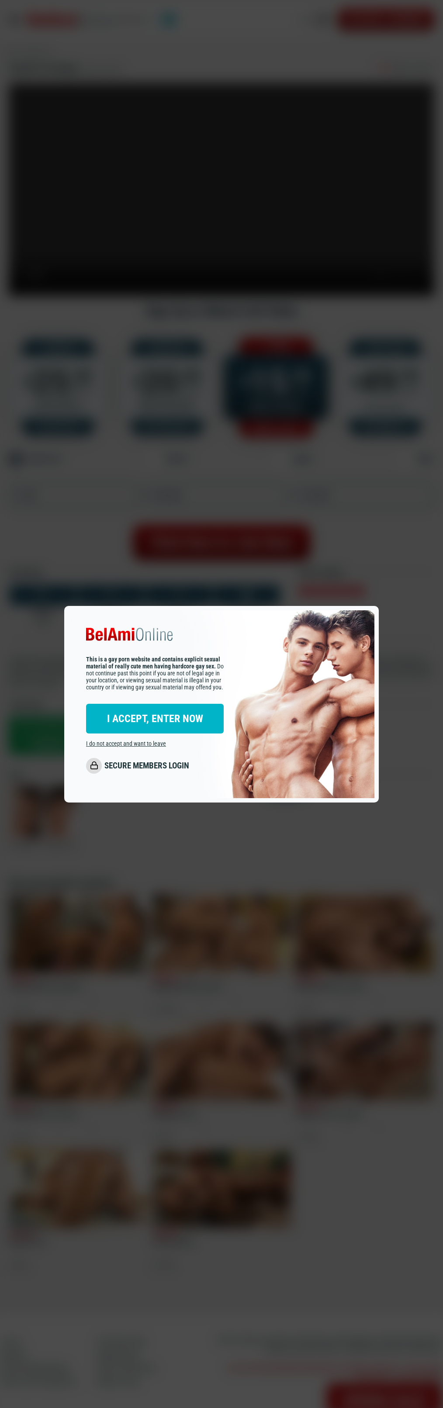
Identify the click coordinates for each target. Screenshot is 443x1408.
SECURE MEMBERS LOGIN (146, 766)
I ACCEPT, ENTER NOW (155, 719)
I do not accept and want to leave (126, 743)
